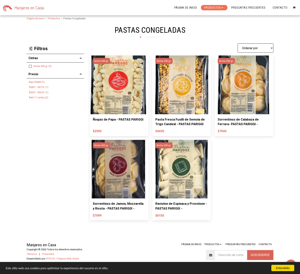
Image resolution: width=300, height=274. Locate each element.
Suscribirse (260, 255)
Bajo (37, 82)
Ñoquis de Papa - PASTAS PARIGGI (118, 119)
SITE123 (50, 258)
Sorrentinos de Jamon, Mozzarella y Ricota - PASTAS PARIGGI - (118, 206)
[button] (294, 7)
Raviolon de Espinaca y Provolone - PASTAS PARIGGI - (181, 206)
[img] (119, 84)
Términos (32, 254)
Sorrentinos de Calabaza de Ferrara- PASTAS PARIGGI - (238, 122)
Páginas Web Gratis (68, 258)
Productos (54, 18)
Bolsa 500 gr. (101, 61)
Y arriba (38, 97)
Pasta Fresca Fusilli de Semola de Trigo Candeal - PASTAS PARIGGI (180, 122)
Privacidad (48, 254)
